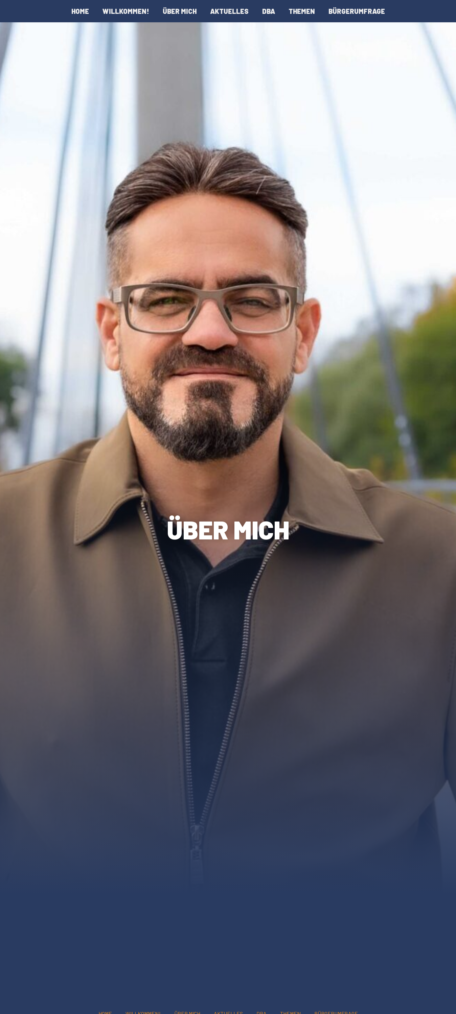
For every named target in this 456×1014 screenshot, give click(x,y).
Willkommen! (125, 11)
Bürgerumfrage (356, 11)
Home (80, 11)
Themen (302, 11)
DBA (268, 11)
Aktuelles (229, 11)
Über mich (180, 11)
